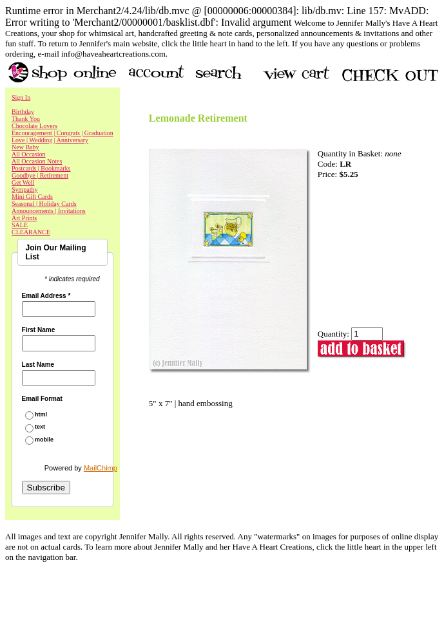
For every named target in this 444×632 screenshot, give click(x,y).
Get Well (23, 182)
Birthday (23, 111)
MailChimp (100, 468)
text (40, 427)
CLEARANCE (31, 232)
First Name (38, 330)
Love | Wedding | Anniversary (50, 140)
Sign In (21, 97)
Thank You (26, 118)
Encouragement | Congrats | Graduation (62, 132)
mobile (44, 440)
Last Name (38, 365)
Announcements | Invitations (49, 210)
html (41, 415)
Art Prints (24, 217)
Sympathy (25, 189)
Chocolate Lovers (34, 125)
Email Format (42, 399)
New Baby (25, 147)
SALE (20, 224)
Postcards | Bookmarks (41, 168)
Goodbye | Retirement (40, 175)
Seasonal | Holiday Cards (44, 203)
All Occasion (29, 154)
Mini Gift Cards (32, 196)
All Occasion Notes (37, 161)
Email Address (46, 296)
